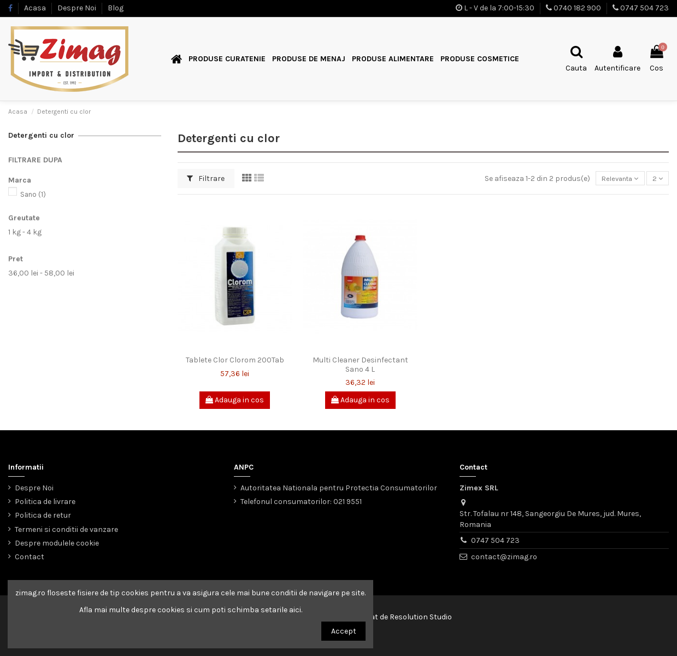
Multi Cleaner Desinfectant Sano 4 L (360, 364)
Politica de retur (43, 515)
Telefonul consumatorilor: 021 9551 (301, 501)
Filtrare (206, 178)
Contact (29, 556)
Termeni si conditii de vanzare (66, 529)
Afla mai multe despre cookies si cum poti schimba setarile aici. (190, 609)
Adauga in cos (234, 400)
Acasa (36, 8)
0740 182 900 (577, 8)
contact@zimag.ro (504, 556)
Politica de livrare (45, 501)
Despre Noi (77, 8)
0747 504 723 (644, 8)
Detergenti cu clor (41, 135)
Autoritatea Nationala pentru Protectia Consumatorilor (338, 488)
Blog (115, 8)
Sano (33, 194)
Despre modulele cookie (57, 543)
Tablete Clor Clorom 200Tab (235, 360)
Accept (343, 631)
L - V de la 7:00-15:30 (499, 8)
